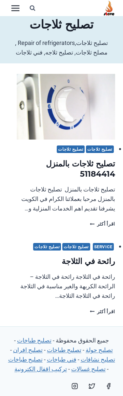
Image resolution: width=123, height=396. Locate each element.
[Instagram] (74, 386)
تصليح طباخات (34, 340)
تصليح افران (28, 349)
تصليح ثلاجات (100, 149)
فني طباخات (61, 359)
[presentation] (66, 107)
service (103, 246)
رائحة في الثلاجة (88, 261)
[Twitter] (91, 386)
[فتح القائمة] (15, 8)
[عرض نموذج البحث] (32, 8)
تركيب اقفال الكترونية (40, 368)
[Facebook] (108, 386)
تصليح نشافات (98, 359)
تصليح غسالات (88, 368)
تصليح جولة (99, 349)
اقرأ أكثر (102, 224)
